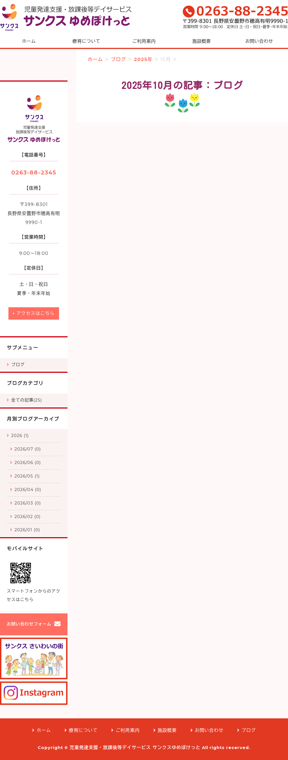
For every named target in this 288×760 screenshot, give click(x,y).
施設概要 (201, 41)
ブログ (118, 59)
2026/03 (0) (28, 503)
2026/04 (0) (28, 489)
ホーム (29, 41)
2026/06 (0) (28, 462)
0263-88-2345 (33, 172)
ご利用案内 (144, 41)
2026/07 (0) (28, 449)
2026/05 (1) (27, 476)
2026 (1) (20, 435)
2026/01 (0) (27, 529)
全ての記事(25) (26, 400)
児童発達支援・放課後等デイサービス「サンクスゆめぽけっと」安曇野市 (66, 17)
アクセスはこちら (35, 313)
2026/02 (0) (27, 516)
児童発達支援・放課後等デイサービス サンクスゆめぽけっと (135, 747)
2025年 (143, 59)
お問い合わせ (259, 41)
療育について (86, 41)
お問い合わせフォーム (29, 624)
